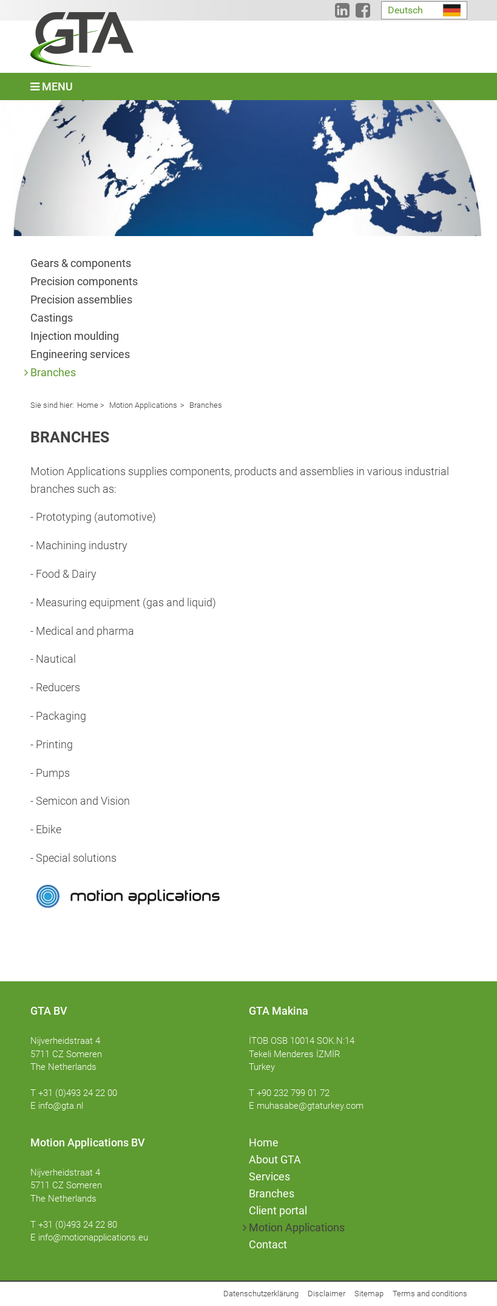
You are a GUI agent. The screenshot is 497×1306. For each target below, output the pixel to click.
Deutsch (405, 10)
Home (87, 405)
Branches (53, 372)
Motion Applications (142, 405)
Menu (51, 86)
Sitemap (369, 1293)
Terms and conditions (430, 1293)
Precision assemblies (81, 299)
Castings (51, 317)
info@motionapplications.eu (93, 1237)
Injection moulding (74, 336)
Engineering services (80, 354)
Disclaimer (326, 1293)
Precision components (84, 281)
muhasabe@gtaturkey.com (310, 1105)
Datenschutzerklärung (261, 1293)
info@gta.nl (60, 1105)
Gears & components (80, 263)
